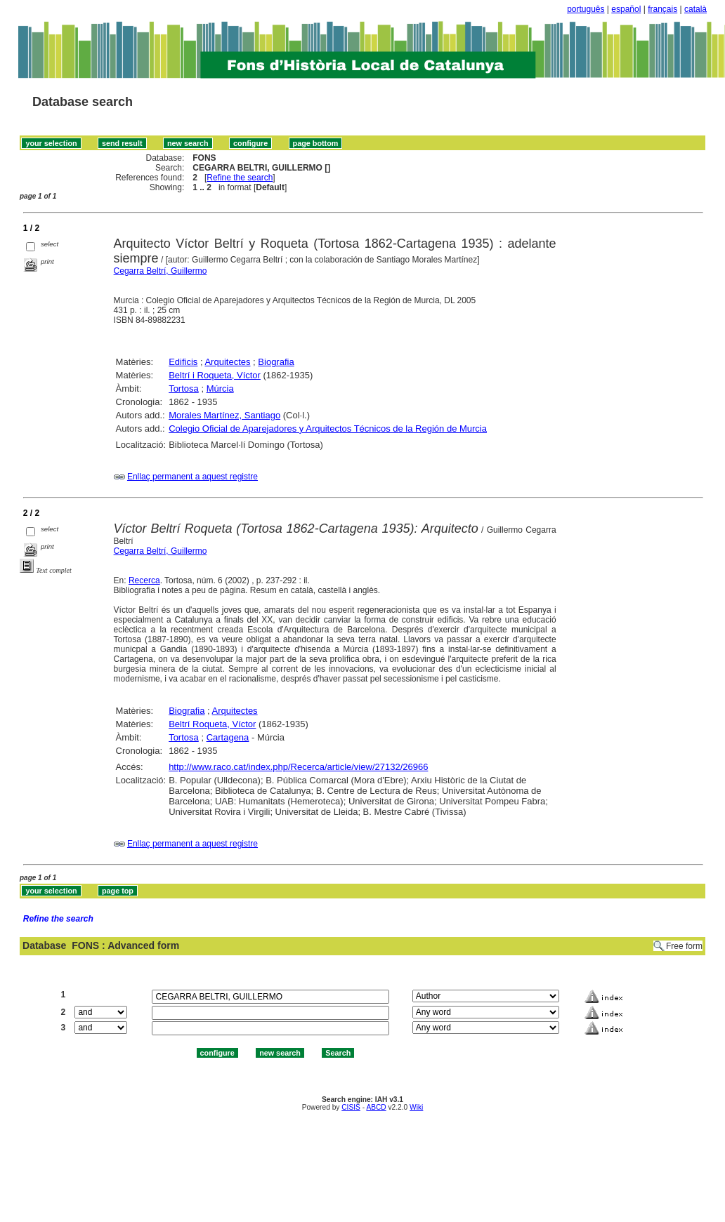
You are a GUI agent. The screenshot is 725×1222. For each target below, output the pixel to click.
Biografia (276, 362)
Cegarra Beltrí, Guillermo (160, 271)
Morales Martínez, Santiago (224, 415)
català (695, 9)
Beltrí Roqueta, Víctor (212, 724)
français (662, 9)
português (585, 9)
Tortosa (184, 388)
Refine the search (240, 177)
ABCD (376, 1107)
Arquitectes (227, 362)
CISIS (350, 1107)
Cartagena (228, 737)
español (626, 9)
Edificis (183, 362)
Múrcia (220, 388)
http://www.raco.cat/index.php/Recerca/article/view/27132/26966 (298, 767)
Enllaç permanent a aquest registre (192, 477)
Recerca (144, 580)
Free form (684, 946)
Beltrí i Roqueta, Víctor (215, 375)
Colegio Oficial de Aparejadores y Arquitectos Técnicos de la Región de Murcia (328, 428)
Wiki (416, 1107)
